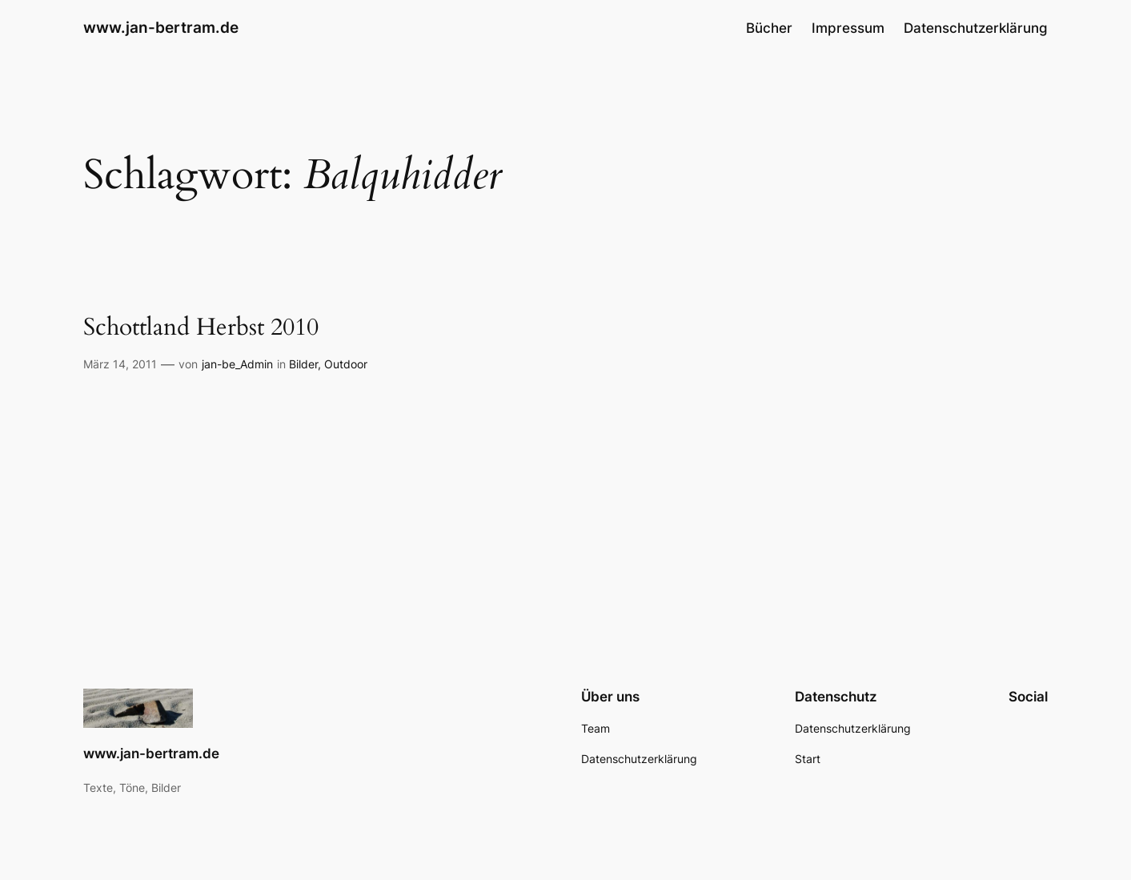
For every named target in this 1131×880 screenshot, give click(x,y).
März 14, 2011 (120, 364)
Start (807, 758)
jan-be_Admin (237, 364)
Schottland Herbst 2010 (201, 328)
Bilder (303, 364)
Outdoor (345, 364)
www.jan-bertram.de (161, 27)
